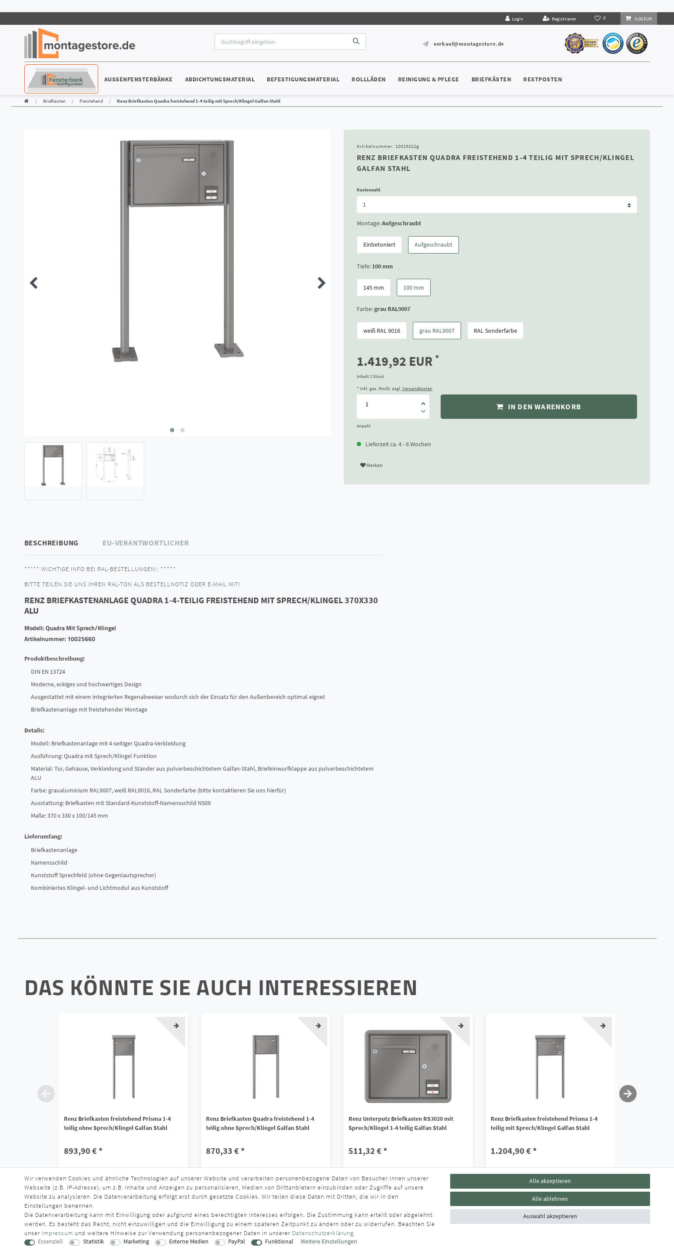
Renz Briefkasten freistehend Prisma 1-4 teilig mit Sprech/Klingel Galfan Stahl (544, 1123)
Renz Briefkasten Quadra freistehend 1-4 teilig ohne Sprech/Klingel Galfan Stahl (260, 1123)
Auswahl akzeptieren (550, 1216)
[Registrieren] (559, 18)
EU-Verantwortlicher (146, 543)
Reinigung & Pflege (428, 79)
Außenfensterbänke (138, 79)
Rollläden (369, 79)
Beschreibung (51, 543)
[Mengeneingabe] (367, 404)
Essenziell (50, 1241)
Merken (371, 465)
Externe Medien (189, 1241)
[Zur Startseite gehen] (26, 101)
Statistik (93, 1241)
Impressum (57, 1233)
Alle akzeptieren (550, 1181)
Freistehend (91, 101)
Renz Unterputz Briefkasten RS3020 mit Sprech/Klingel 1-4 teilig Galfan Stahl (401, 1123)
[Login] (514, 18)
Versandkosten (417, 388)
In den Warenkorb (538, 406)
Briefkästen (491, 79)
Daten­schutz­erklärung (323, 1233)
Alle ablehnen (550, 1199)
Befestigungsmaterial (303, 79)
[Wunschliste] (601, 18)
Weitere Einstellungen (329, 1241)
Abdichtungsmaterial (220, 79)
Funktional (279, 1241)
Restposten (542, 79)
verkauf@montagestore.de (469, 43)
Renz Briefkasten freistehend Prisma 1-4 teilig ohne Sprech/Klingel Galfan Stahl (117, 1123)
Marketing (136, 1241)
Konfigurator (50, 71)
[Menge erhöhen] (423, 400)
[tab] (63, 543)
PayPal (236, 1241)
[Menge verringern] (423, 413)
